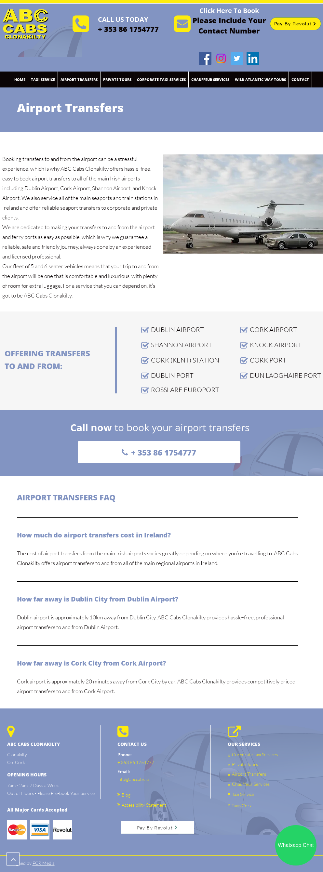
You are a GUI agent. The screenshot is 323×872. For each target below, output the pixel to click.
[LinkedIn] (253, 58)
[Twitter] (237, 58)
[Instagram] (221, 58)
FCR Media (44, 863)
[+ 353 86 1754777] (159, 452)
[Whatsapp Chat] (295, 845)
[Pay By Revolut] (295, 23)
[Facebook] (205, 58)
